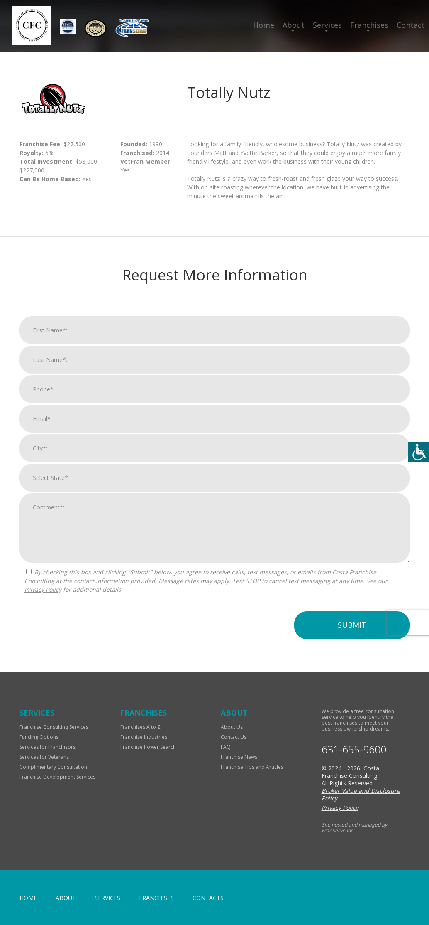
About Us (232, 727)
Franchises (369, 25)
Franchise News (239, 756)
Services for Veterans (44, 756)
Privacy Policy (42, 593)
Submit (352, 629)
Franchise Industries (143, 736)
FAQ (226, 746)
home (28, 898)
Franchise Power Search (148, 746)
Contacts (208, 898)
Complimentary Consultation (53, 766)
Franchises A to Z (140, 727)
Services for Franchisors (48, 746)
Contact (411, 25)
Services (327, 25)
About (294, 25)
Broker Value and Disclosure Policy (361, 794)
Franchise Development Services (57, 776)
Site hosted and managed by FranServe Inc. (354, 827)
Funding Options (39, 736)
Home (263, 25)
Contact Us (233, 736)
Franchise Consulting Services (54, 727)
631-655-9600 (354, 749)
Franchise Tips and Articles (252, 766)
